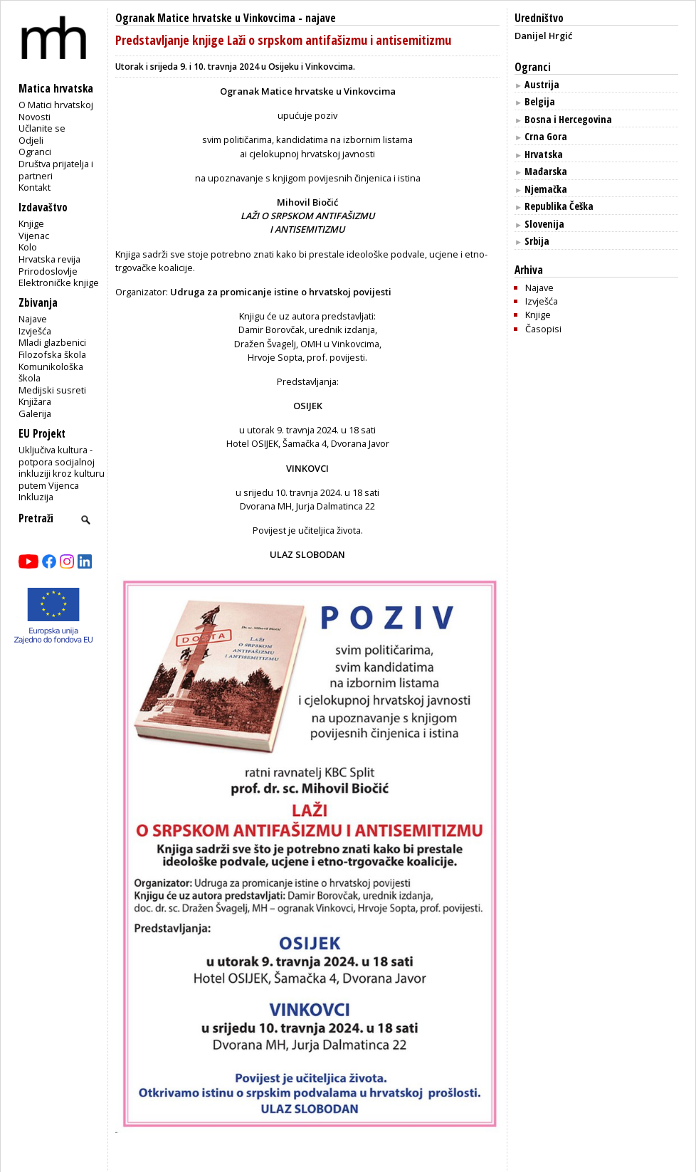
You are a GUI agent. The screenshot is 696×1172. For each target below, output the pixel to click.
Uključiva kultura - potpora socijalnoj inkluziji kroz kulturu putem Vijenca (62, 467)
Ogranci (35, 151)
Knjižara (35, 401)
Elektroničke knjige (59, 282)
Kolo (28, 247)
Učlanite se (42, 128)
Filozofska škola (52, 354)
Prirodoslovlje (48, 271)
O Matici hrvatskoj (56, 104)
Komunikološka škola (51, 372)
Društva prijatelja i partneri (56, 169)
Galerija (35, 413)
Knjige (31, 223)
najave (320, 18)
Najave (33, 318)
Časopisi (543, 328)
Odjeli (31, 140)
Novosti (35, 116)
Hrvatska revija (49, 259)
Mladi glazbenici (52, 342)
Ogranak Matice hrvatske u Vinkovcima (205, 18)
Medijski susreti (52, 390)
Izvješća (35, 330)
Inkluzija (36, 496)
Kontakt (35, 187)
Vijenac (34, 235)
